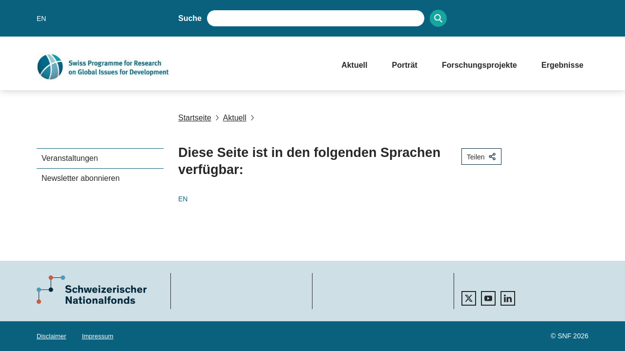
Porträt (404, 65)
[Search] (438, 18)
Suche (190, 18)
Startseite (194, 118)
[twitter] (468, 298)
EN (41, 18)
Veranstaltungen (70, 158)
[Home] (179, 66)
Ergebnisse (562, 65)
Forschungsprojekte (479, 65)
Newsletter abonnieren (81, 178)
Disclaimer (51, 336)
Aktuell (354, 65)
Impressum (97, 336)
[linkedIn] (507, 298)
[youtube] (488, 298)
